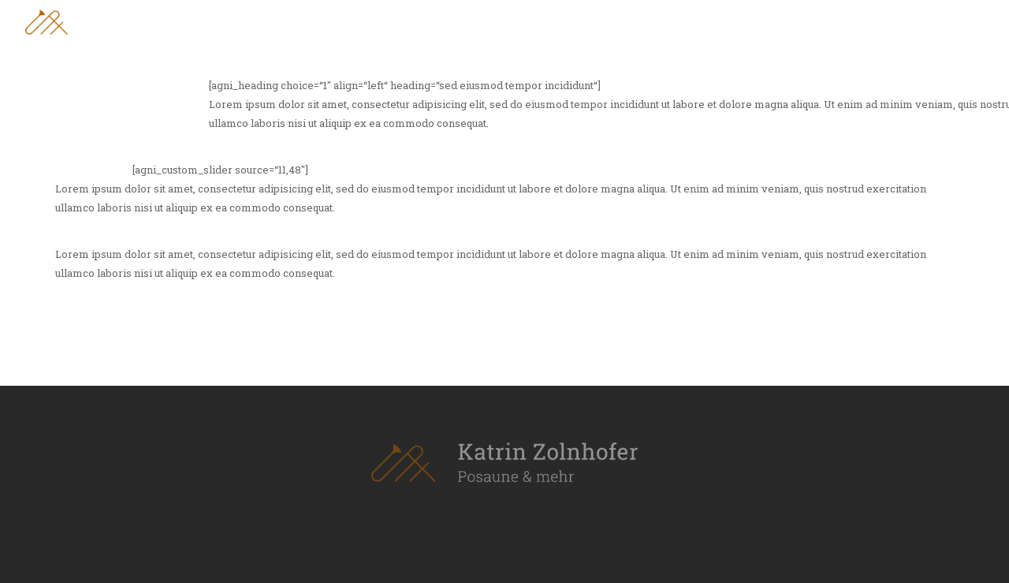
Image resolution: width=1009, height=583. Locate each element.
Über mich (701, 21)
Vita (765, 21)
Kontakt (961, 21)
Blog (900, 21)
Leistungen (832, 21)
